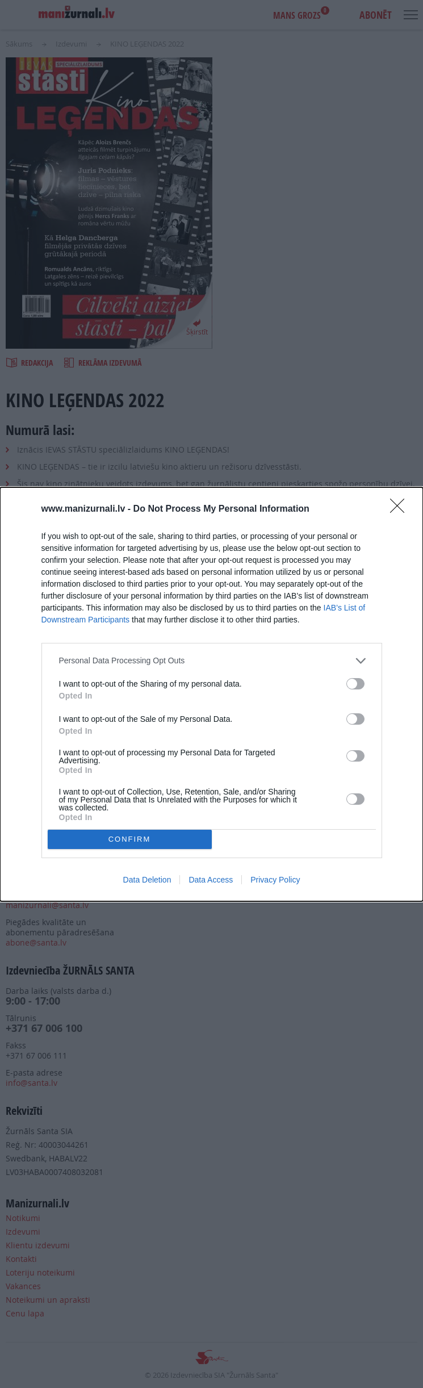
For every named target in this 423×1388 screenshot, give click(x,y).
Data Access (211, 879)
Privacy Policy (275, 879)
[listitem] (212, 661)
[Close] (401, 509)
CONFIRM (129, 839)
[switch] (355, 683)
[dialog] (211, 694)
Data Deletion (147, 879)
